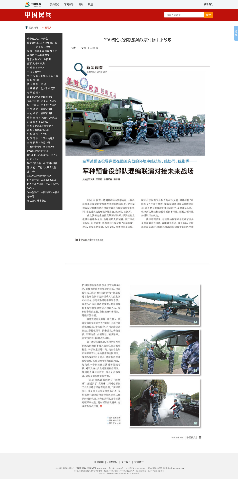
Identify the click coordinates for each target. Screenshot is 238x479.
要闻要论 (54, 4)
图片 (81, 4)
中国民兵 (46, 27)
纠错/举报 (112, 462)
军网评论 (69, 4)
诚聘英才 (139, 462)
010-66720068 (178, 468)
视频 (90, 4)
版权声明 (99, 462)
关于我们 (208, 4)
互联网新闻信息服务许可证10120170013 (91, 468)
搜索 (208, 15)
